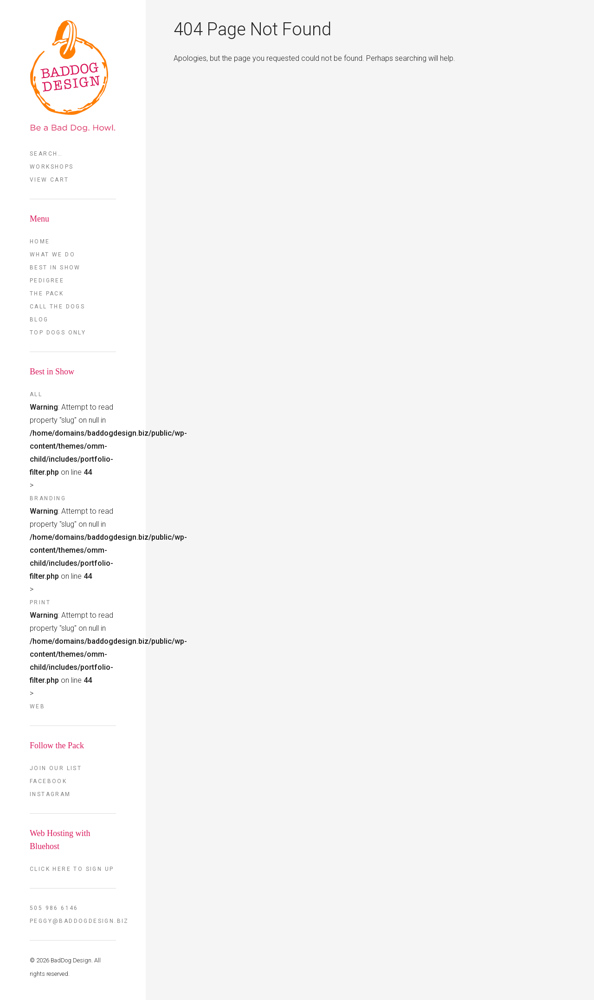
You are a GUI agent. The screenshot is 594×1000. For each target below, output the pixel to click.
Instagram (50, 794)
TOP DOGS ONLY (58, 332)
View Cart (49, 179)
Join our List (56, 768)
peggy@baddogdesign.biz (73, 921)
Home (40, 241)
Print (40, 602)
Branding (48, 498)
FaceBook (48, 781)
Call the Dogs (57, 306)
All (36, 394)
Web (37, 706)
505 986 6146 (54, 908)
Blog (39, 319)
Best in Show (55, 267)
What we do (52, 254)
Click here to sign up (72, 869)
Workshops (52, 166)
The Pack (47, 293)
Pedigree (47, 280)
